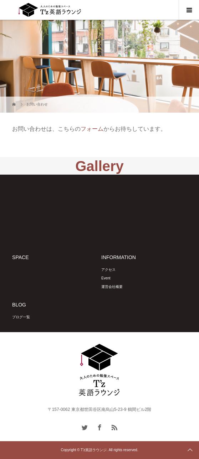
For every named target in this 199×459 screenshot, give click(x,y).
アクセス (108, 270)
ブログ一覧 (21, 317)
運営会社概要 (112, 287)
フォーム (92, 129)
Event (106, 278)
